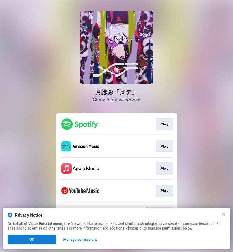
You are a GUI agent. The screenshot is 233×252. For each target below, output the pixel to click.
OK (31, 239)
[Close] (223, 214)
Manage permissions (80, 239)
